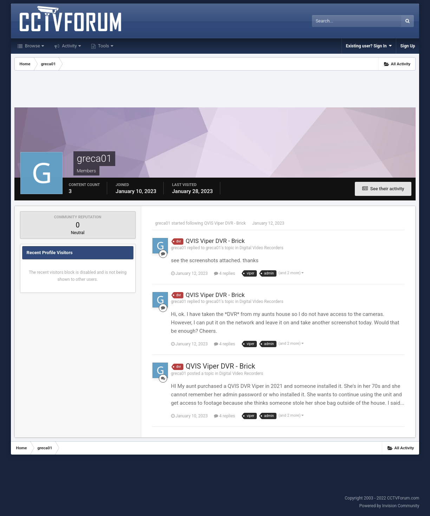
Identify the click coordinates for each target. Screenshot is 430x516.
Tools (105, 45)
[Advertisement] (215, 90)
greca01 (162, 223)
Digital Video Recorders (262, 247)
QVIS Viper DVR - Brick (225, 223)
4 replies (224, 273)
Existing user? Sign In (369, 45)
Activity (71, 45)
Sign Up (407, 46)
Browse (34, 45)
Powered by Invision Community (389, 505)
